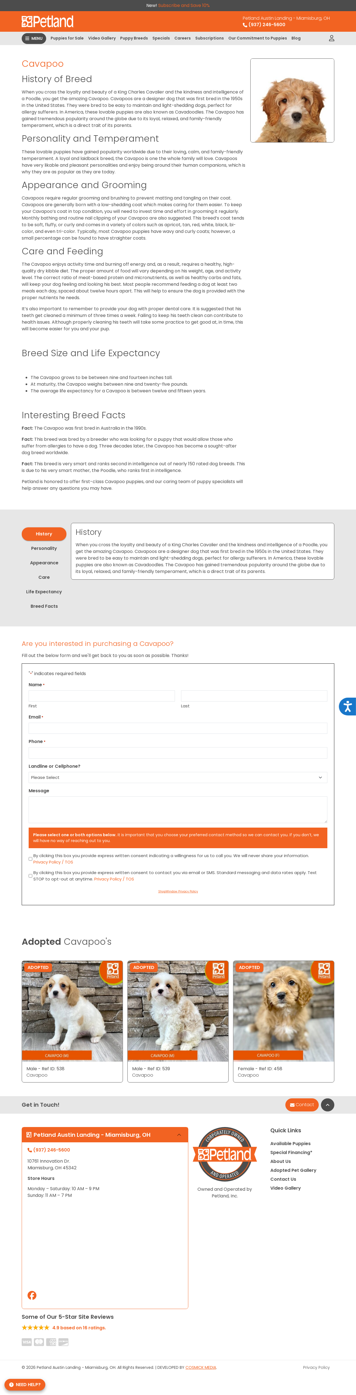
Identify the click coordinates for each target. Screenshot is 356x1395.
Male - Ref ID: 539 (151, 1069)
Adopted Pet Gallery (293, 1170)
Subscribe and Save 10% (184, 5)
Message (39, 791)
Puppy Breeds (134, 38)
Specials (161, 38)
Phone (37, 741)
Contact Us (283, 1179)
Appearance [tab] (44, 563)
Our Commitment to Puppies (257, 38)
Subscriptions (209, 38)
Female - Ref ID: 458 (260, 1069)
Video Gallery (102, 38)
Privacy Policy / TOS (53, 862)
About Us (280, 1161)
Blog (296, 38)
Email (36, 717)
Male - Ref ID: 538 (45, 1069)
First (33, 706)
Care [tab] (44, 577)
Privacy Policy (316, 1367)
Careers (182, 38)
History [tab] (44, 534)
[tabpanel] (202, 551)
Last (185, 706)
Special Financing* (291, 1152)
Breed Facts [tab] (44, 606)
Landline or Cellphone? (54, 766)
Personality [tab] (44, 548)
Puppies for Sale (67, 38)
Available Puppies (290, 1143)
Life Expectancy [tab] (44, 592)
